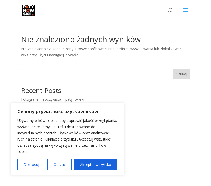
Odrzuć (60, 164)
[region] (67, 139)
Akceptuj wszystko (95, 164)
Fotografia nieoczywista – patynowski (52, 99)
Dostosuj (31, 164)
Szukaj (181, 74)
